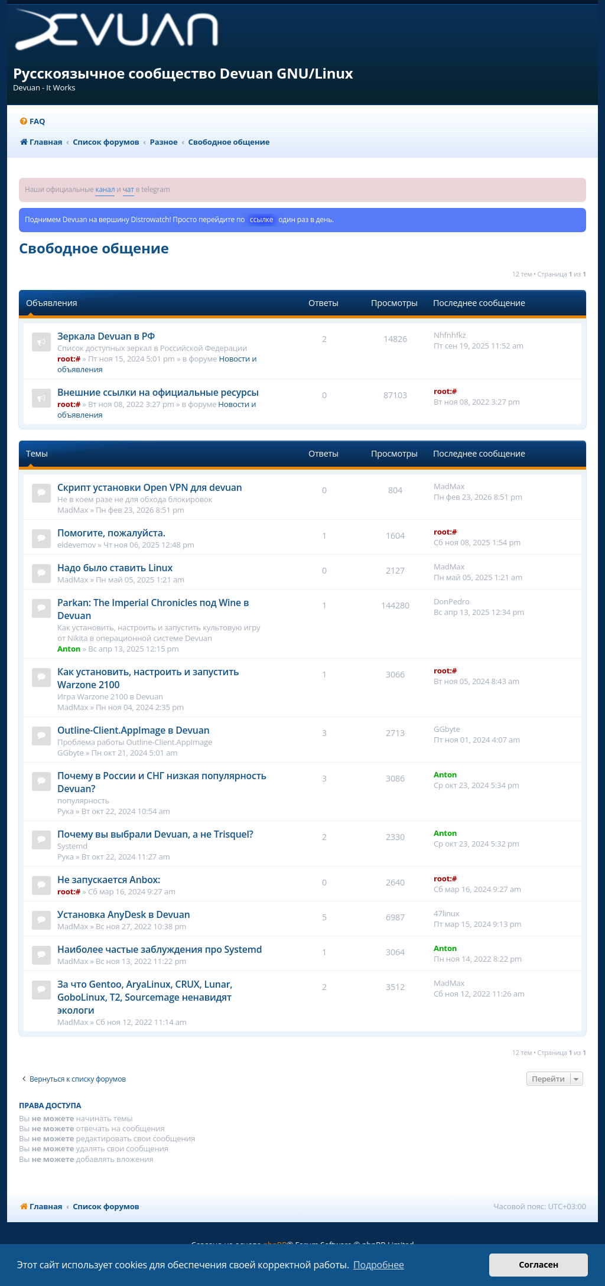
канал (105, 189)
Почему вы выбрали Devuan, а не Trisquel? (155, 834)
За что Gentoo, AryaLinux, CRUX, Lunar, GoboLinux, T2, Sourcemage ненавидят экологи (144, 997)
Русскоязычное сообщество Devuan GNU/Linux (183, 73)
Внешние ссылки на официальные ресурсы (158, 392)
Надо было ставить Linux (115, 567)
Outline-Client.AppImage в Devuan (133, 730)
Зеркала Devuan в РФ (106, 336)
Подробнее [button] (378, 1264)
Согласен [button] (538, 1264)
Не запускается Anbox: (108, 879)
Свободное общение (94, 248)
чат (128, 189)
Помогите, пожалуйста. (111, 532)
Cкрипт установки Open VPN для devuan (149, 487)
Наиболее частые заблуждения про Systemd (159, 949)
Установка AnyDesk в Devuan (123, 914)
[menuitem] (32, 121)
